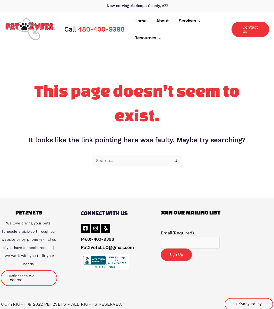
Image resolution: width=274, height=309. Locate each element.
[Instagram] (97, 226)
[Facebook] (85, 226)
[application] (185, 28)
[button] (176, 28)
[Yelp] (109, 226)
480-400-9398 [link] (101, 28)
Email (177, 231)
